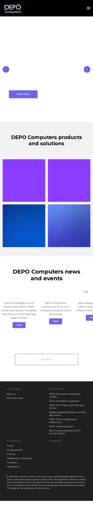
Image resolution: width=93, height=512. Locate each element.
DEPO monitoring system (61, 426)
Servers (10, 446)
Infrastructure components (19, 458)
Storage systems (14, 450)
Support (55, 440)
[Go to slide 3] (49, 118)
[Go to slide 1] (44, 118)
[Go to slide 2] (46, 118)
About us (11, 394)
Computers (12, 462)
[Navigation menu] (88, 8)
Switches (11, 454)
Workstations (13, 467)
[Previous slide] (6, 69)
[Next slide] (87, 69)
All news (46, 359)
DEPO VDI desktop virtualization (64, 401)
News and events (15, 398)
